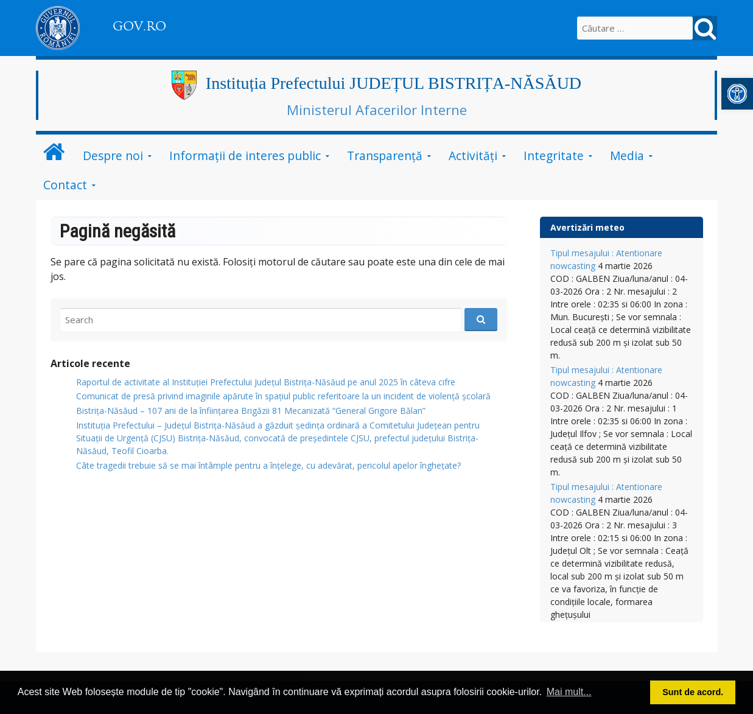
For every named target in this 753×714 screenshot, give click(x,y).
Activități (473, 155)
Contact (65, 185)
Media (627, 155)
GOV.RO (139, 26)
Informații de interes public (245, 155)
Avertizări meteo (587, 227)
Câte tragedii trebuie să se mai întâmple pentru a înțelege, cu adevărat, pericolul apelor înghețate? (268, 465)
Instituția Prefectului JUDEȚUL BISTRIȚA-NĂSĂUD (393, 83)
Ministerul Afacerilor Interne (377, 109)
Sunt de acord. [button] (692, 692)
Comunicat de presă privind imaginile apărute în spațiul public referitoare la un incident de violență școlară (283, 396)
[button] (737, 94)
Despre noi (113, 155)
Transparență (384, 155)
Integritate (554, 155)
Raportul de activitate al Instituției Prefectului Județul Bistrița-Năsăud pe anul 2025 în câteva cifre (265, 382)
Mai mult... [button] (569, 692)
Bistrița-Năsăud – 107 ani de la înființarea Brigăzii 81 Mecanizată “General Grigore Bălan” (251, 410)
